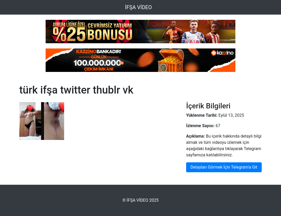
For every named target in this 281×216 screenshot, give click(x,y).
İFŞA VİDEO (138, 7)
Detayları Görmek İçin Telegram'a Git (224, 167)
